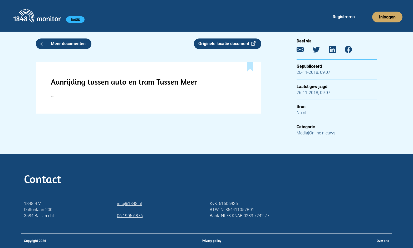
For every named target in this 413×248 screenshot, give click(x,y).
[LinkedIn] (336, 50)
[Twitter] (320, 50)
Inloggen (387, 17)
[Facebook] (352, 50)
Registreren (344, 16)
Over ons (383, 241)
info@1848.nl (129, 203)
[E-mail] (304, 50)
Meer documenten (63, 43)
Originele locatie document (226, 43)
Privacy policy (211, 241)
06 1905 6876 (130, 215)
